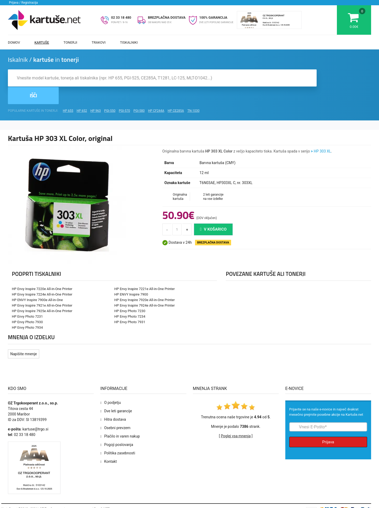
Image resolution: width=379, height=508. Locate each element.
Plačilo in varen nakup (122, 420)
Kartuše (41, 42)
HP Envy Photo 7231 (27, 300)
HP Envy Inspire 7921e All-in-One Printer (42, 289)
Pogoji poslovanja (118, 428)
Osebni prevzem (117, 411)
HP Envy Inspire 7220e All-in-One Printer (42, 272)
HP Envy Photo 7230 (129, 294)
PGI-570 (124, 94)
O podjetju (112, 386)
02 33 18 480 (121, 17)
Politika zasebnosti (119, 436)
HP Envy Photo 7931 (129, 305)
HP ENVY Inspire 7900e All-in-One (37, 283)
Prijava (328, 425)
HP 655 (68, 94)
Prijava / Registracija (23, 2)
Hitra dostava (115, 403)
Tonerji (70, 42)
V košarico (213, 212)
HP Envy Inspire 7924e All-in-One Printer (144, 289)
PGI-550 (110, 94)
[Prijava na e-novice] (328, 410)
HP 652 (82, 94)
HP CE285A (176, 94)
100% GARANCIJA (213, 17)
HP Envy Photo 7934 (27, 311)
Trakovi (99, 42)
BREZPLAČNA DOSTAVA (167, 17)
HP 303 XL (322, 135)
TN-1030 (193, 94)
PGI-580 (139, 94)
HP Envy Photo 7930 (27, 305)
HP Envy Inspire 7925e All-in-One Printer (42, 294)
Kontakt (110, 445)
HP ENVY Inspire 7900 (131, 278)
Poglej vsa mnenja (236, 419)
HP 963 (96, 94)
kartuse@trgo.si (35, 412)
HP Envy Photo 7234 (129, 300)
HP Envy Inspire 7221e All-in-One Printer (144, 272)
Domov (14, 42)
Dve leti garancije (118, 394)
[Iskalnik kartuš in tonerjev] (162, 78)
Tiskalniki (129, 42)
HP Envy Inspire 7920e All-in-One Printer (144, 283)
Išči (344, 78)
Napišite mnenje (23, 337)
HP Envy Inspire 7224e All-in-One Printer (42, 278)
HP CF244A (156, 94)
